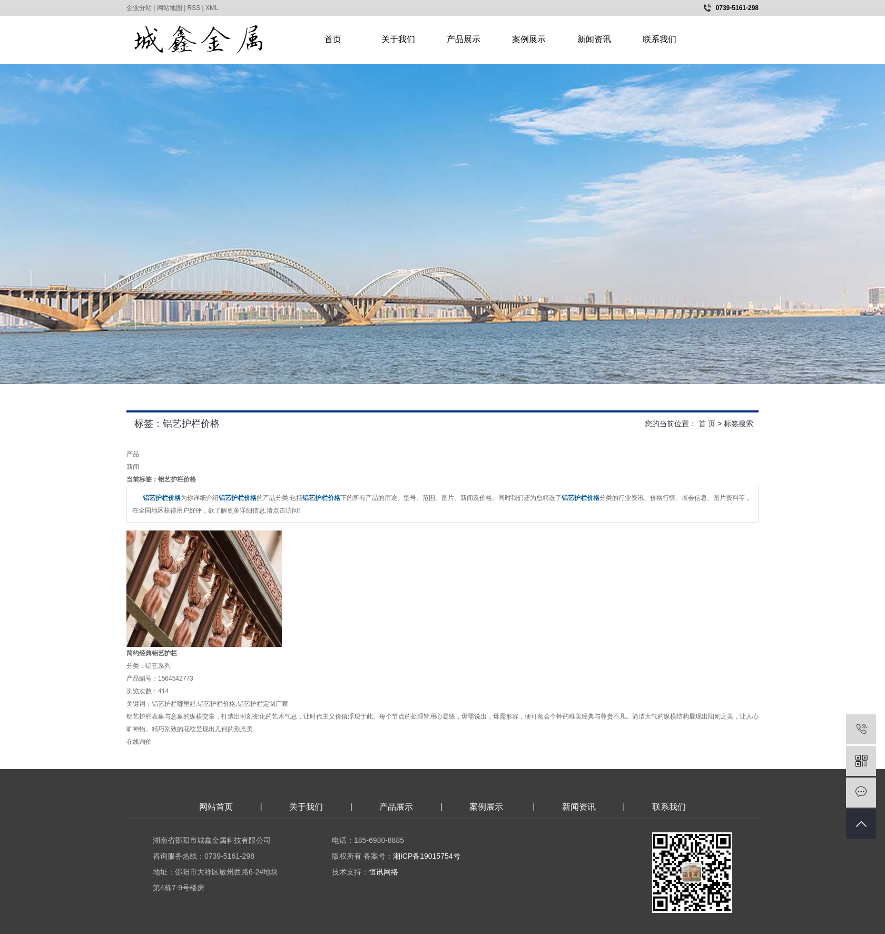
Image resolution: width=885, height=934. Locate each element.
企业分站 (139, 8)
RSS (194, 8)
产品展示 (463, 39)
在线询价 (139, 741)
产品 (132, 454)
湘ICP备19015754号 (426, 856)
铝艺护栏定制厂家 (263, 703)
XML (212, 8)
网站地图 (169, 8)
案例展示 (529, 39)
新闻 (132, 466)
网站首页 (216, 806)
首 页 (707, 423)
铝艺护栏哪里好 (174, 703)
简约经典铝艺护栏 (151, 653)
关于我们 (398, 39)
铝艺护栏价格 (216, 703)
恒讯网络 (383, 872)
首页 (332, 39)
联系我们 (659, 39)
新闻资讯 (594, 39)
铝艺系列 (158, 666)
